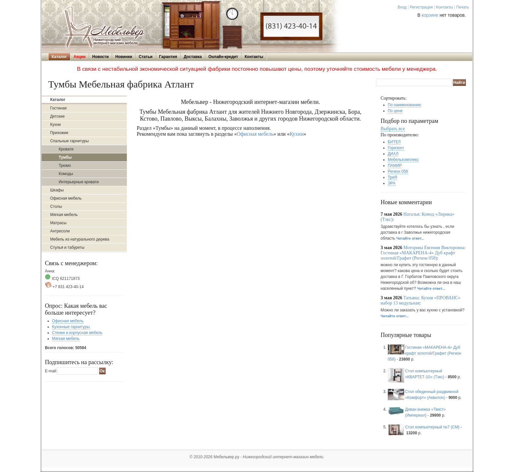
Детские (57, 116)
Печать (462, 7)
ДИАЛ (393, 153)
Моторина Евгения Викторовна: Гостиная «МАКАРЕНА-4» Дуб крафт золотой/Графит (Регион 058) (423, 253)
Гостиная (58, 108)
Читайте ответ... (410, 238)
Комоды (66, 173)
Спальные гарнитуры (69, 141)
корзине (430, 15)
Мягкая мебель (64, 214)
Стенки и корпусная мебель (77, 332)
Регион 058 (398, 171)
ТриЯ (392, 177)
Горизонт (396, 148)
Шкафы (57, 190)
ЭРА (392, 183)
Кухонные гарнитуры (71, 326)
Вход (402, 7)
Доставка (193, 56)
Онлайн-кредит (223, 56)
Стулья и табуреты (67, 247)
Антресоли (60, 231)
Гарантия (168, 56)
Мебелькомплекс (403, 159)
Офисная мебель (66, 198)
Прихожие (59, 132)
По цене (395, 110)
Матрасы (58, 223)
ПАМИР (395, 165)
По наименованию (404, 105)
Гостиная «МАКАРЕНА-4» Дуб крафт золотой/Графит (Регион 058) (425, 353)
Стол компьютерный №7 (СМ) (432, 427)
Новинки (123, 56)
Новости (100, 56)
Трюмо (65, 165)
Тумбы (65, 157)
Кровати (66, 149)
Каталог (59, 56)
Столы (56, 206)
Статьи (145, 56)
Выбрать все (393, 128)
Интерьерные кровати (79, 182)
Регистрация (421, 7)
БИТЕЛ (394, 142)
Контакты (444, 7)
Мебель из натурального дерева (79, 239)
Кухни (55, 124)
